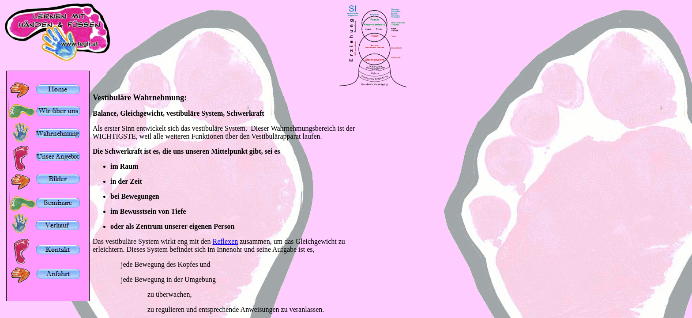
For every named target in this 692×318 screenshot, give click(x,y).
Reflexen (225, 241)
